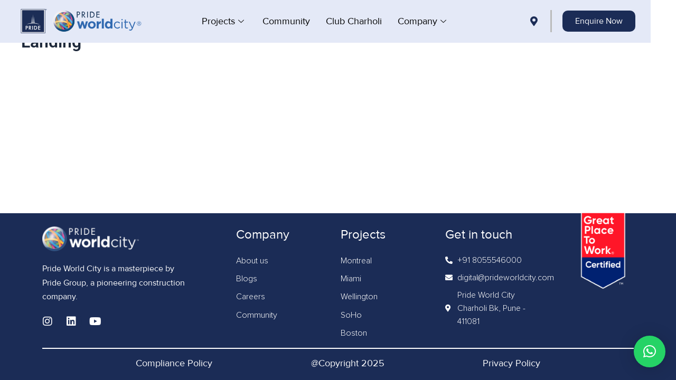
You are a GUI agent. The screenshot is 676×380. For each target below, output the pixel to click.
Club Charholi (367, 21)
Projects (236, 21)
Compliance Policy (174, 363)
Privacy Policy (511, 363)
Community (299, 21)
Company (436, 21)
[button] (649, 351)
